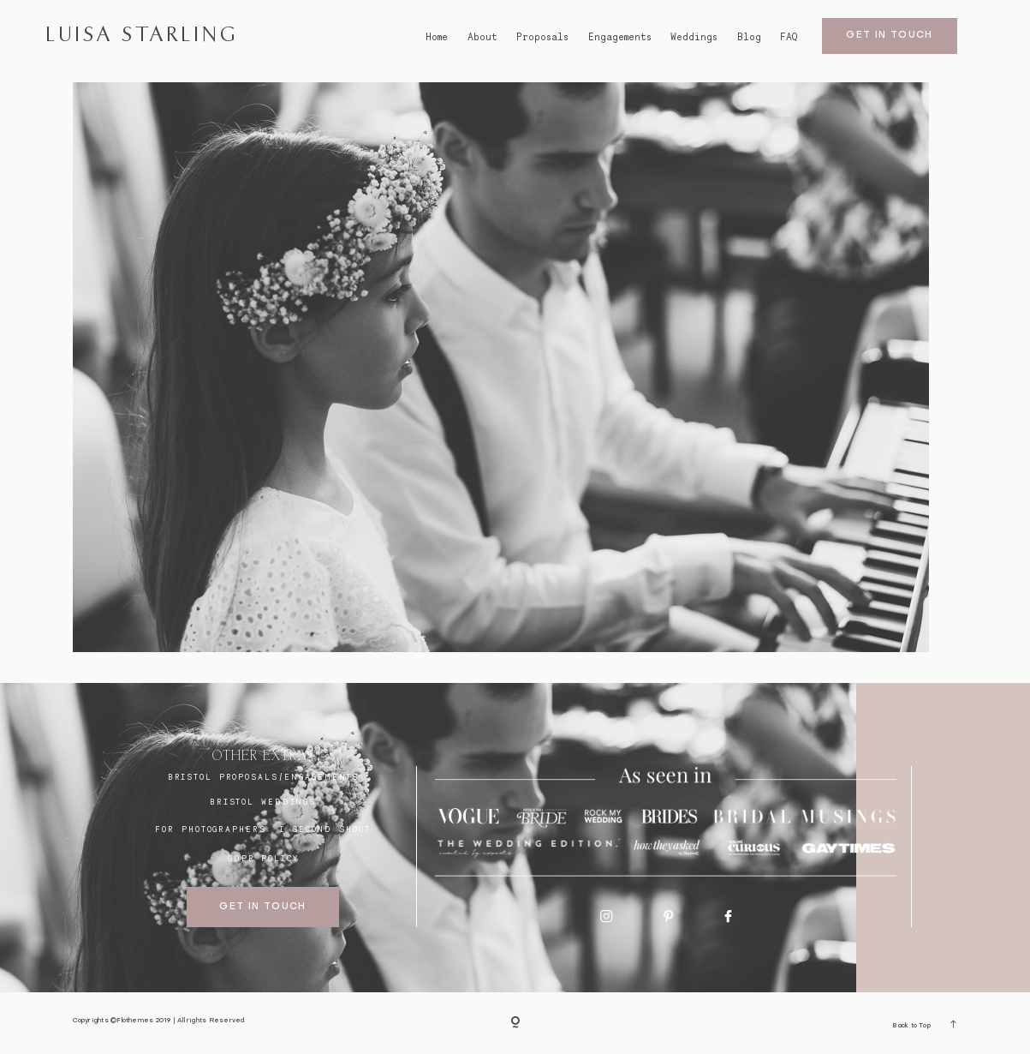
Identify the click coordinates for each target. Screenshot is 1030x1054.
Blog (749, 37)
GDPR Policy (263, 858)
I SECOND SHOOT (324, 829)
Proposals (542, 37)
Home (437, 37)
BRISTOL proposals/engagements (264, 777)
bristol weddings (263, 801)
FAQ (788, 37)
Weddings (693, 37)
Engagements (620, 37)
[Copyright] (515, 1023)
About (482, 37)
